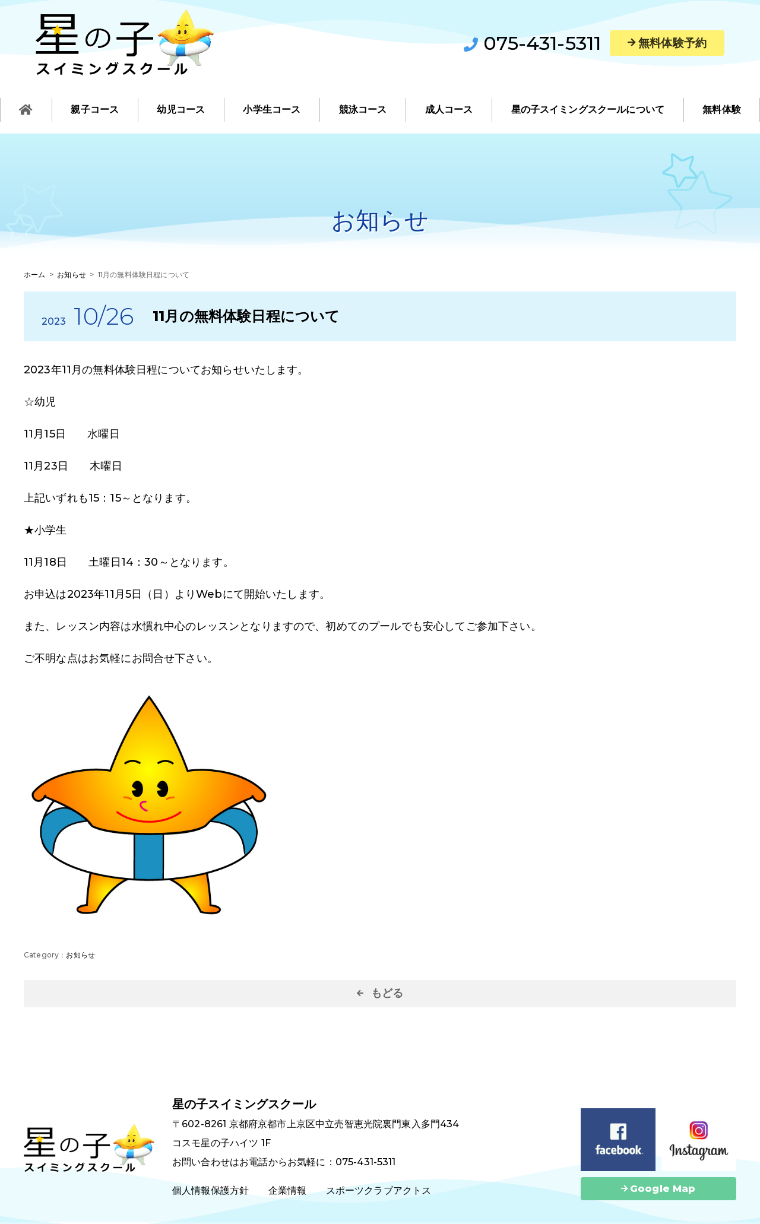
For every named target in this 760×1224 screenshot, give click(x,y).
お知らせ (80, 954)
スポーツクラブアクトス (379, 1190)
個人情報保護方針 (210, 1190)
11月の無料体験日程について (246, 316)
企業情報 (287, 1190)
